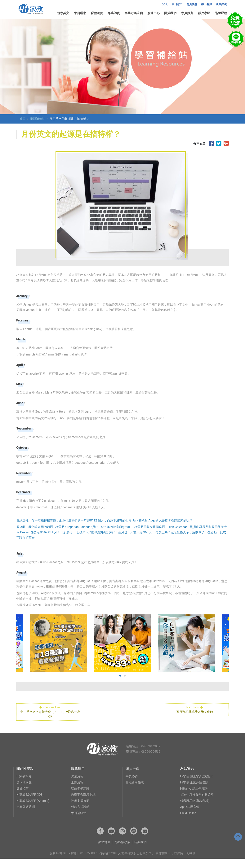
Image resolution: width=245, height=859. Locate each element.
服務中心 (153, 13)
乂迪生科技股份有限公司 (197, 794)
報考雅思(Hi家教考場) (195, 801)
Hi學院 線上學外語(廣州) (196, 776)
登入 (164, 4)
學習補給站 (37, 119)
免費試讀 (221, 4)
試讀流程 (77, 776)
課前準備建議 (80, 788)
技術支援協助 (80, 801)
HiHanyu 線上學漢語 (194, 788)
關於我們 (170, 13)
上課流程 (77, 782)
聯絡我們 (140, 842)
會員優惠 (191, 4)
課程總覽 (97, 13)
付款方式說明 (80, 807)
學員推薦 (187, 13)
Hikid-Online (188, 813)
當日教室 (177, 4)
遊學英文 (63, 13)
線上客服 (206, 4)
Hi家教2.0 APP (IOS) (30, 794)
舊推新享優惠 (135, 782)
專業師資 (114, 13)
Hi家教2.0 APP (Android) (33, 801)
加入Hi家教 (24, 782)
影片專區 (204, 13)
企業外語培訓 (25, 807)
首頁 (22, 119)
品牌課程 (221, 13)
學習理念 (80, 13)
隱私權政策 (122, 842)
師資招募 (22, 788)
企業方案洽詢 (133, 13)
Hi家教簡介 (24, 776)
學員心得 (132, 776)
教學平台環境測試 (83, 794)
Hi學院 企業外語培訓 (194, 782)
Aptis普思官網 (189, 807)
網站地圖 (104, 842)
